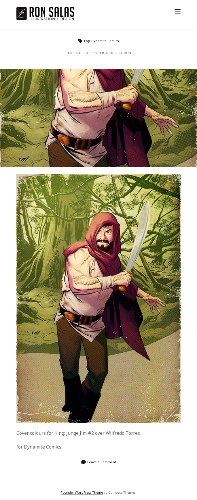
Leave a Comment (101, 462)
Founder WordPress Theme (82, 492)
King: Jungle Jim (98, 118)
